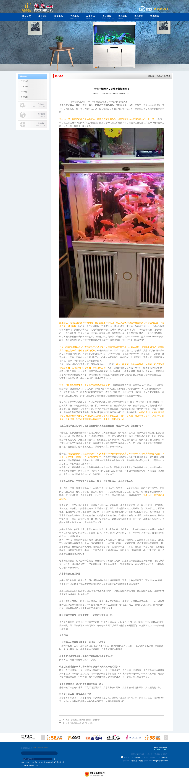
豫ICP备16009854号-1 (41, 748)
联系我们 (154, 16)
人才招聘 (106, 16)
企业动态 (24, 92)
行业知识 (24, 81)
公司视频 (24, 97)
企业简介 (42, 16)
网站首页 (26, 16)
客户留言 (138, 16)
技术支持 (90, 16)
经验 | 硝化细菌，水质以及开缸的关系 (79, 723)
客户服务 (122, 16)
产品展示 (156, 754)
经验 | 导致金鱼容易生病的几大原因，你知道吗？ (83, 720)
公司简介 (164, 754)
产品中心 (74, 16)
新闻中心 (58, 16)
